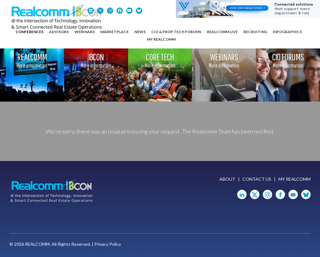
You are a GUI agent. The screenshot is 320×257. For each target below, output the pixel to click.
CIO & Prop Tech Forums (176, 31)
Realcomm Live (222, 31)
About (227, 179)
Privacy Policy (107, 244)
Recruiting (255, 31)
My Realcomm (161, 39)
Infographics (287, 31)
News (140, 31)
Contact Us (256, 179)
